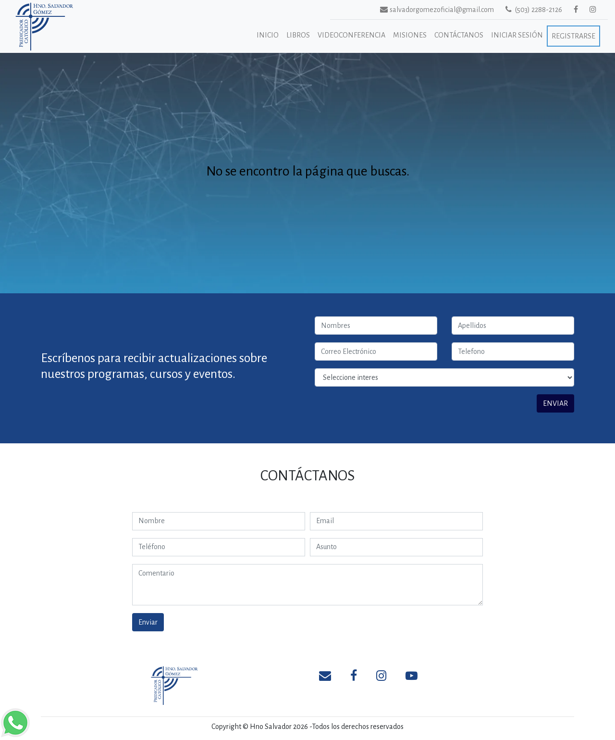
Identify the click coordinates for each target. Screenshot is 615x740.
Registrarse (573, 36)
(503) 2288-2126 (533, 9)
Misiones (410, 35)
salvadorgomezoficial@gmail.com (425, 9)
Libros (298, 35)
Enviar (148, 622)
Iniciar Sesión (517, 35)
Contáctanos (458, 35)
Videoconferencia (351, 35)
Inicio (268, 35)
